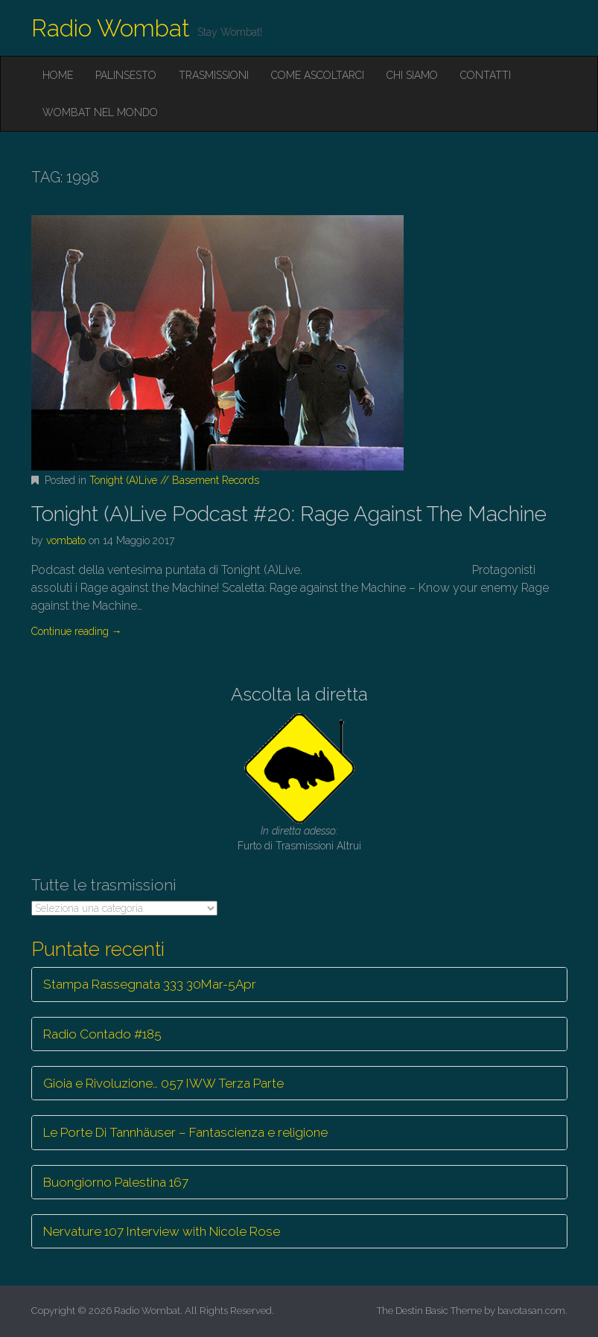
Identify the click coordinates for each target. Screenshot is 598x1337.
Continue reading (76, 631)
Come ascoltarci (317, 75)
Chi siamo (412, 75)
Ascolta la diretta (299, 694)
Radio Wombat (110, 28)
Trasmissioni (214, 75)
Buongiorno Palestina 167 (115, 1182)
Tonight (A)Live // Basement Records (174, 480)
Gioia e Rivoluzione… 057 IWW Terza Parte (163, 1083)
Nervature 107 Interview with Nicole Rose (161, 1231)
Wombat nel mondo (100, 112)
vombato (66, 540)
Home (57, 75)
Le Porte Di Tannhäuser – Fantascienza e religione (185, 1132)
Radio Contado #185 (102, 1034)
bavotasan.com (531, 1310)
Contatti (485, 75)
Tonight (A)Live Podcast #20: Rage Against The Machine (289, 514)
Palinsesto (125, 75)
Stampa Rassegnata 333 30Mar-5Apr (149, 984)
